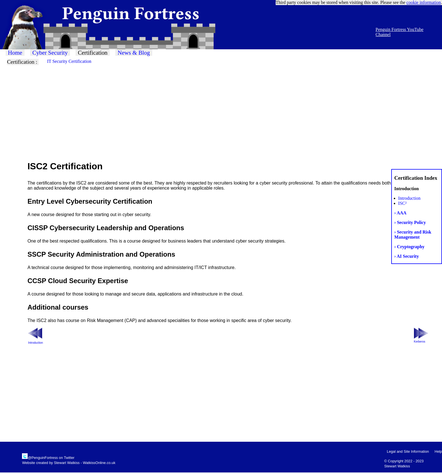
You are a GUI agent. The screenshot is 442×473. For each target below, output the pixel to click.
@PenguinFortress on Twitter (51, 458)
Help (438, 451)
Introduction (409, 198)
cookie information (423, 2)
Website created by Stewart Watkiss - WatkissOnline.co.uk (68, 463)
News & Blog (134, 52)
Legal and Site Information (408, 451)
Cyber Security (50, 52)
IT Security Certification (69, 61)
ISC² (402, 203)
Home (15, 52)
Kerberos (419, 341)
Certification (92, 52)
